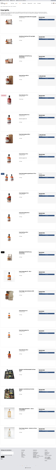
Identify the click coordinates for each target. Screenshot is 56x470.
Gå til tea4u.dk (53, 0)
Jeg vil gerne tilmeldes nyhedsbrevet (9, 455)
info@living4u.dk (49, 458)
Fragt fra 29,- (12, 0)
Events (35, 3)
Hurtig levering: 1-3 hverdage (4, 0)
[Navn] (7, 452)
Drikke (20, 3)
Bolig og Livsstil (30, 3)
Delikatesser (24, 3)
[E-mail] (7, 453)
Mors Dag (12, 3)
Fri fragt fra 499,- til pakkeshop (21, 0)
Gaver (16, 3)
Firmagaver (39, 3)
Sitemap (46, 460)
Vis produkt (46, 19)
